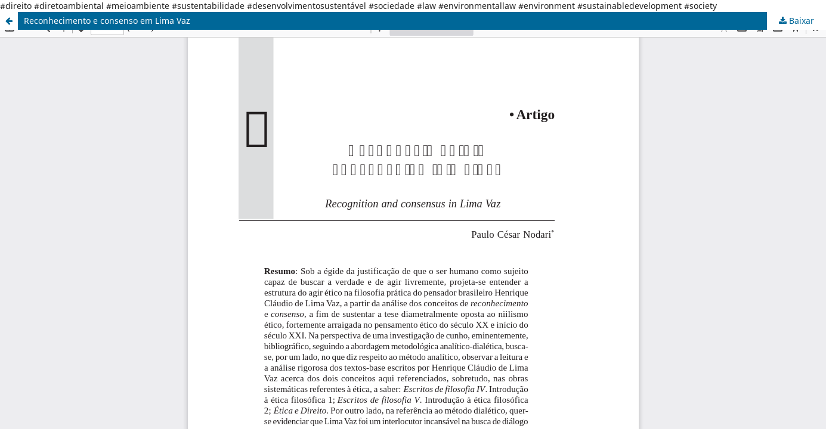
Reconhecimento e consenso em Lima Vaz (107, 20)
